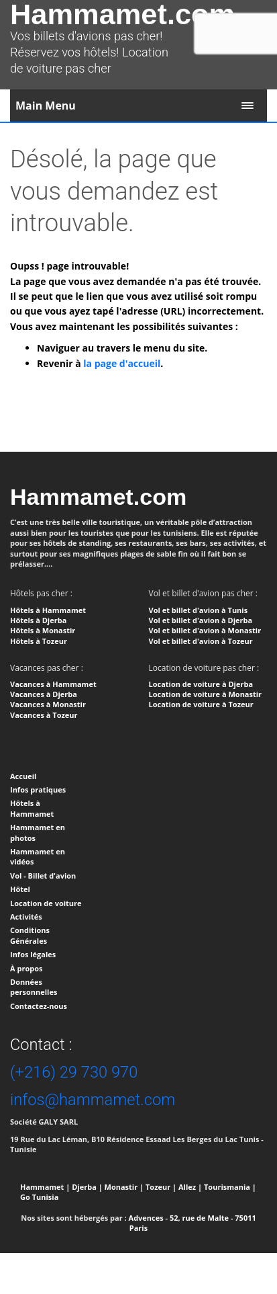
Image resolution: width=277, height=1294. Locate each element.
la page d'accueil (121, 363)
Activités (26, 917)
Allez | (190, 1187)
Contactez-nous (38, 1006)
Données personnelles (33, 987)
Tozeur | (161, 1187)
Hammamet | (45, 1187)
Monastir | (124, 1187)
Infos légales (33, 954)
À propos (26, 968)
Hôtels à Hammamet (32, 808)
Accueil (23, 776)
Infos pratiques (38, 789)
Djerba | (87, 1187)
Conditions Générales (30, 935)
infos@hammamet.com (92, 1099)
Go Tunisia (39, 1197)
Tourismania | (230, 1187)
